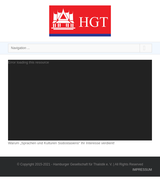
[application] (80, 100)
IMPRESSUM (142, 183)
